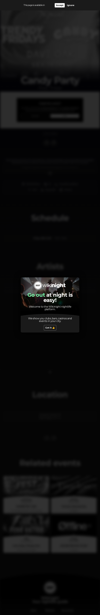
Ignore (70, 5)
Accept (59, 5)
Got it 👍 (50, 328)
